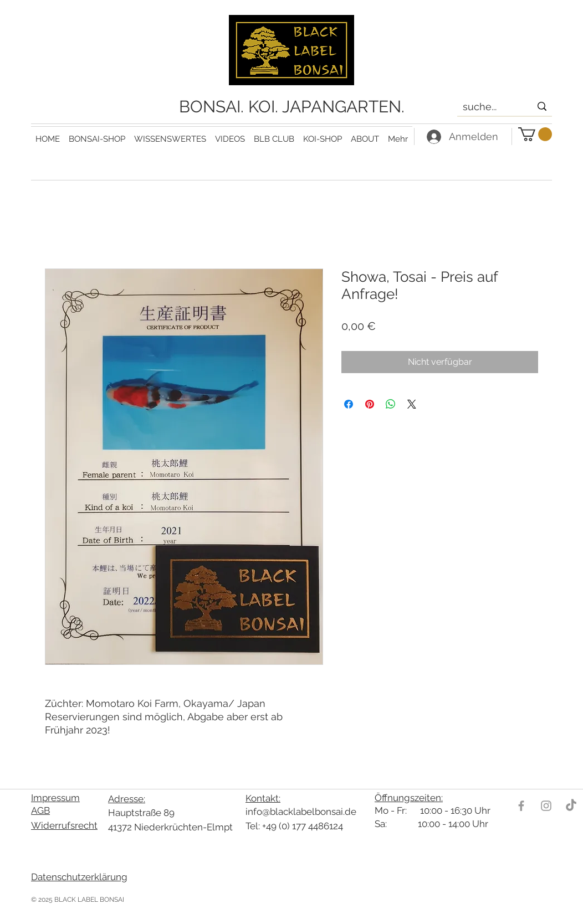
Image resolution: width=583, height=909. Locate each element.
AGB (40, 810)
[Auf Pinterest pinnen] (369, 404)
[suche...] (488, 107)
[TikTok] (571, 806)
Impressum (55, 797)
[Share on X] (411, 404)
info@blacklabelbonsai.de (301, 811)
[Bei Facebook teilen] (348, 404)
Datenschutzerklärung (79, 876)
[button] (170, 134)
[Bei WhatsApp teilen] (390, 404)
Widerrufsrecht (64, 825)
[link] (535, 134)
